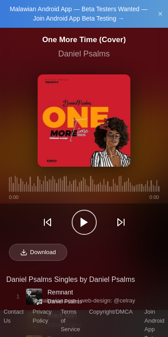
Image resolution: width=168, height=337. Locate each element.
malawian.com (57, 300)
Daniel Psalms (84, 53)
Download (38, 252)
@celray (124, 300)
